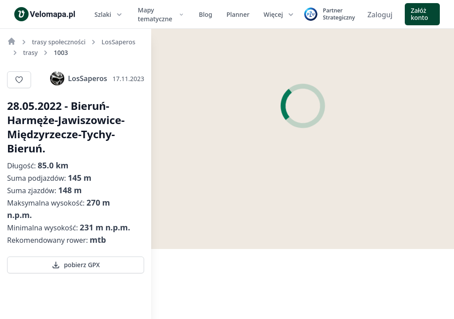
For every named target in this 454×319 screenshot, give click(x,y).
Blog (205, 14)
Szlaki (109, 14)
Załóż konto (419, 14)
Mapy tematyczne (161, 14)
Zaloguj (380, 14)
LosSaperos (78, 78)
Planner (238, 14)
